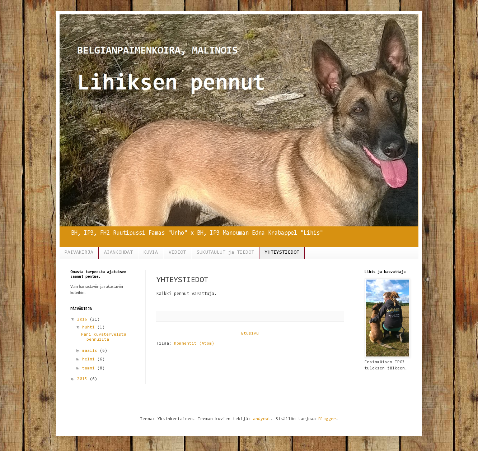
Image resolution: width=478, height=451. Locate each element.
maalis (91, 351)
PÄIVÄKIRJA (79, 252)
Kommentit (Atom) (194, 343)
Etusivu (250, 333)
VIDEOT (177, 252)
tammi (89, 368)
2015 (83, 379)
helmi (89, 359)
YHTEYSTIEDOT (282, 252)
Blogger (327, 419)
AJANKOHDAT (118, 252)
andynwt (262, 419)
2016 (83, 319)
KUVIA (151, 252)
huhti (89, 327)
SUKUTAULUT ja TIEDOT (225, 252)
